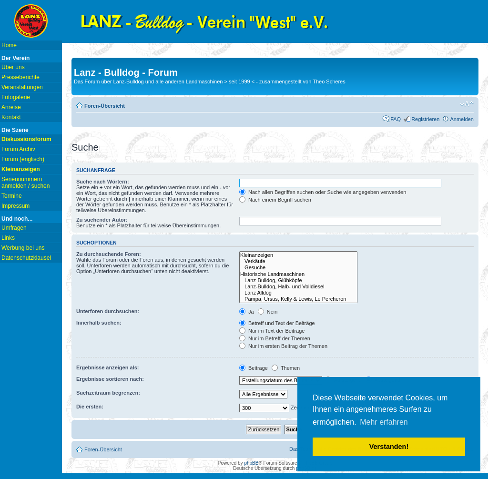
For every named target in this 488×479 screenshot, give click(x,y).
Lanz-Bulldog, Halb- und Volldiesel (298, 287)
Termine (11, 196)
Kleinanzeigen (298, 255)
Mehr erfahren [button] (384, 422)
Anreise (11, 107)
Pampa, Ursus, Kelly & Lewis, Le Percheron (298, 299)
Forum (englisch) (22, 159)
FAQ (395, 119)
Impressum (15, 206)
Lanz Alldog (298, 293)
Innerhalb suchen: (99, 323)
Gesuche (298, 268)
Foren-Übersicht (104, 106)
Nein (268, 312)
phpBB (251, 463)
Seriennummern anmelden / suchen (25, 182)
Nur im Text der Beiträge (272, 331)
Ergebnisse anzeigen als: (107, 367)
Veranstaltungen (22, 87)
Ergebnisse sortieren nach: (110, 379)
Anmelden (462, 119)
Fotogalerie (15, 97)
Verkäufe (298, 261)
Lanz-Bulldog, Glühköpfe (298, 280)
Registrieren (425, 119)
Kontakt (11, 117)
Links (8, 237)
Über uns (13, 67)
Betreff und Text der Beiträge (277, 323)
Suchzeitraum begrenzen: (108, 393)
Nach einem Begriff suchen (275, 200)
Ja (246, 312)
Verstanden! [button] (388, 446)
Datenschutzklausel (26, 258)
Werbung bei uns (23, 248)
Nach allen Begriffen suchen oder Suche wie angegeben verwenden (322, 192)
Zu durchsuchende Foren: (108, 254)
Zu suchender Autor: (102, 220)
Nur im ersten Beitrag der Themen (283, 346)
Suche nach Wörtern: (102, 181)
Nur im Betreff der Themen (274, 338)
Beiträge (253, 368)
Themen (286, 368)
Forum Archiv (18, 149)
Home (9, 45)
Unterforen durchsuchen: (107, 311)
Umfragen (14, 227)
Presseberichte (20, 77)
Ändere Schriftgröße (467, 104)
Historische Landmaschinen (298, 274)
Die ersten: (89, 406)
